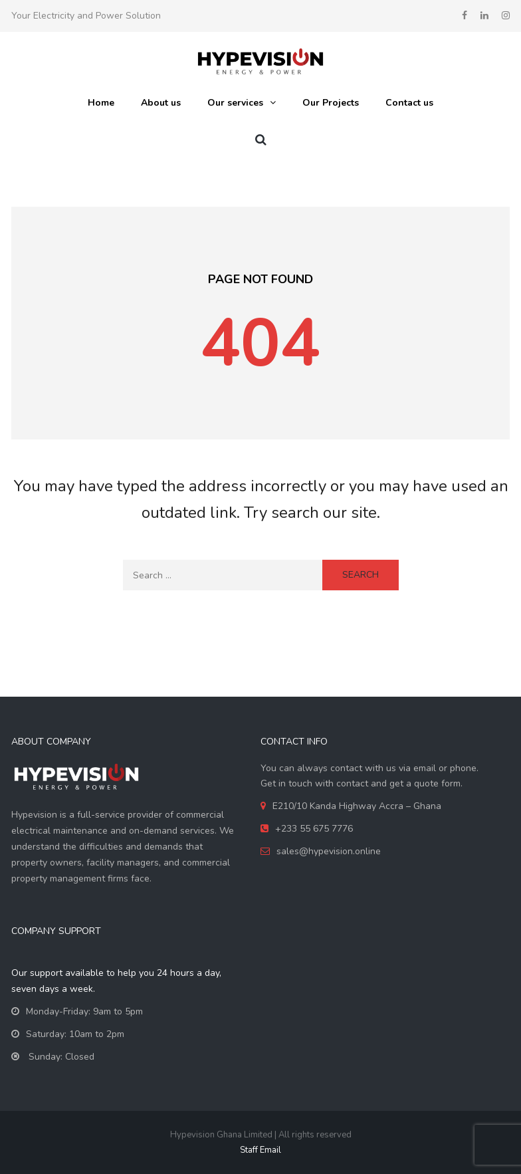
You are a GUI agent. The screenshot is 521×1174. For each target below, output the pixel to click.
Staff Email (260, 1150)
